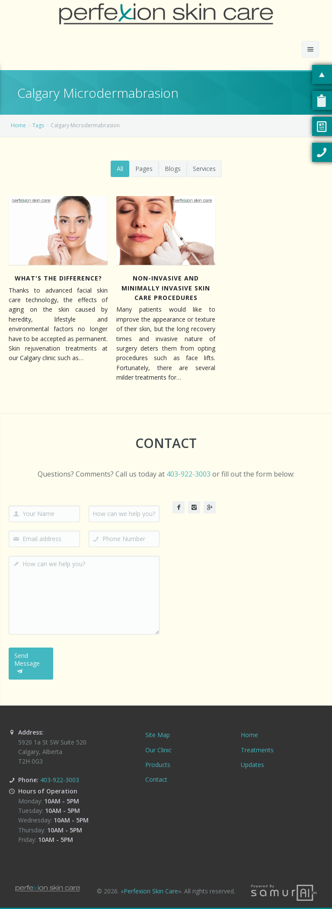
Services (204, 168)
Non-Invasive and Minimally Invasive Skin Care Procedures (165, 288)
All (120, 168)
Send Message (27, 663)
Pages (144, 168)
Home (18, 125)
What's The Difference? (58, 278)
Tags (38, 125)
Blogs (173, 168)
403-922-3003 (188, 474)
